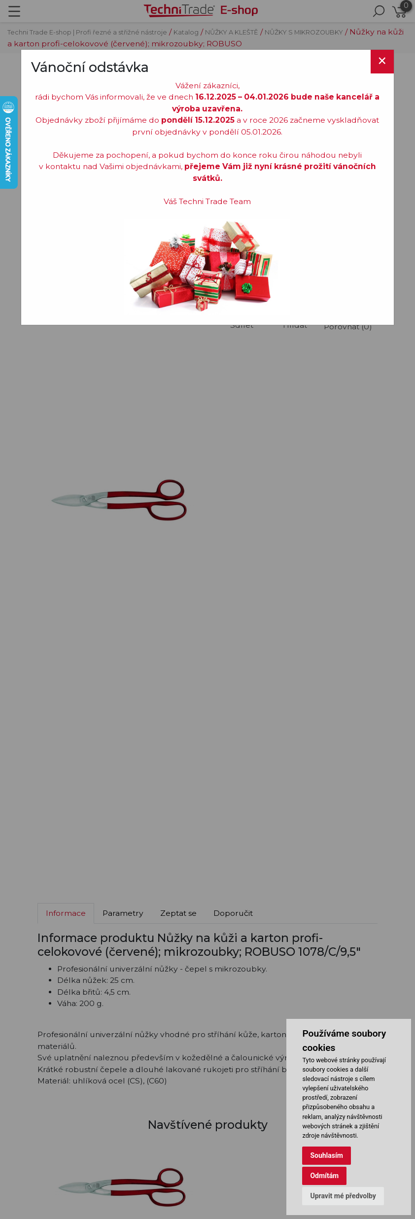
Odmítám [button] (324, 1176)
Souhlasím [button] (326, 1155)
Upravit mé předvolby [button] (343, 1196)
